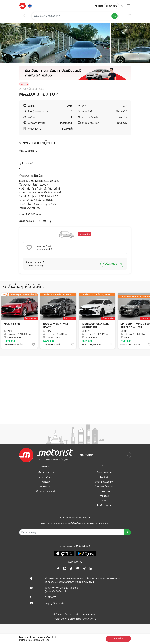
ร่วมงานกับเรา (46, 477)
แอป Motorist (45, 486)
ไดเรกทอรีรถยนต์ (104, 486)
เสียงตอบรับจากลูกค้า (45, 491)
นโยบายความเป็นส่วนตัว (86, 614)
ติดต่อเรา (45, 481)
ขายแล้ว (118, 638)
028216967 (50, 597)
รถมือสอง (104, 496)
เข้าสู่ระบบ (111, 6)
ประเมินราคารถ (104, 505)
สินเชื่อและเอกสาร (104, 481)
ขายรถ (99, 5)
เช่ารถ (104, 500)
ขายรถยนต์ (104, 491)
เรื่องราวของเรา (46, 472)
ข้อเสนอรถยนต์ (104, 472)
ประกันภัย (104, 477)
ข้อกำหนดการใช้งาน (62, 614)
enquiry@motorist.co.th (56, 603)
